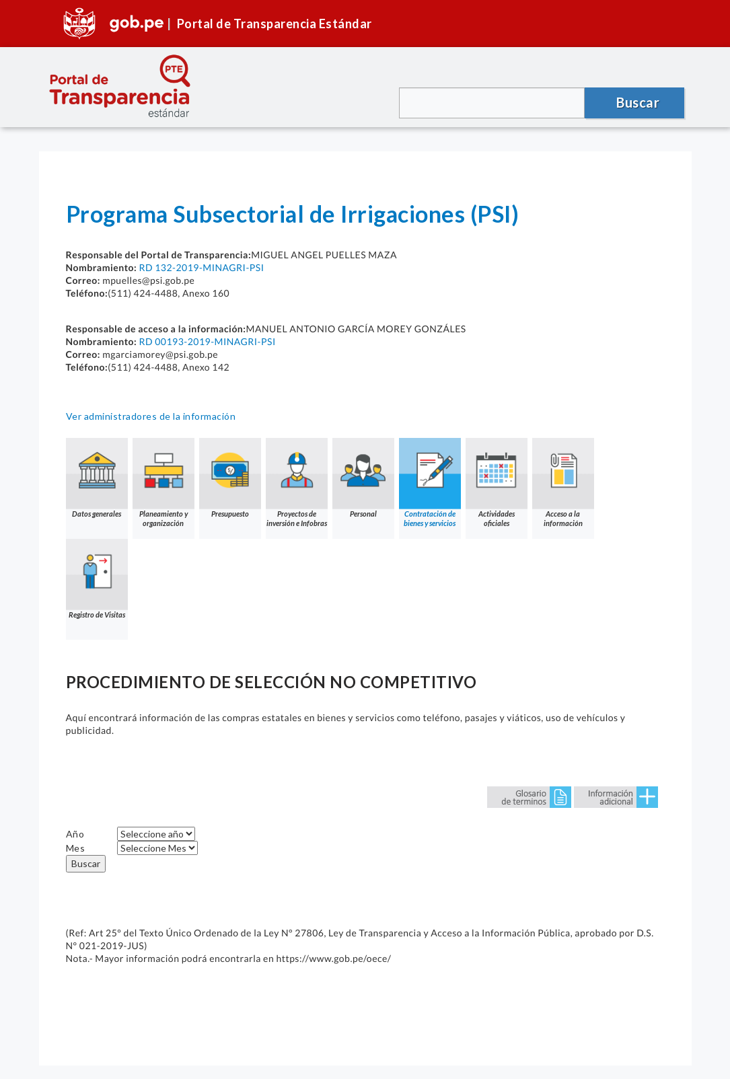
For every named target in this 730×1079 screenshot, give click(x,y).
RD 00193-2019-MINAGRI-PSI (207, 341)
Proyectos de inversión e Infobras (297, 482)
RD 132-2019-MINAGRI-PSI (201, 267)
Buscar (85, 863)
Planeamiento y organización (163, 482)
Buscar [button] (637, 102)
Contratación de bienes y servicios (430, 482)
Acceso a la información (563, 482)
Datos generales (97, 478)
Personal (363, 478)
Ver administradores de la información (151, 416)
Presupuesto (230, 478)
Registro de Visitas (97, 579)
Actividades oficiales (496, 482)
